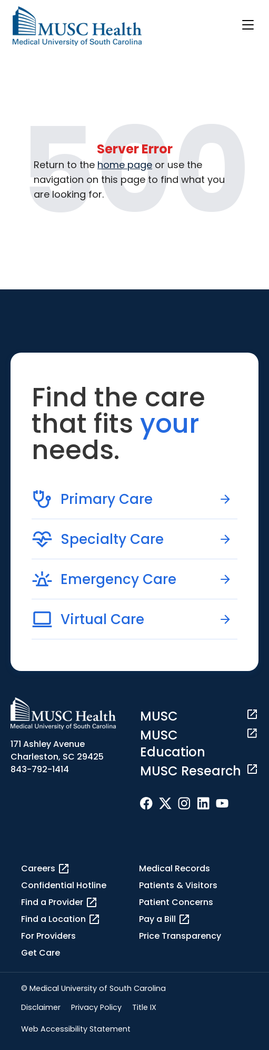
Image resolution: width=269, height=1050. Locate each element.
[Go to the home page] (77, 26)
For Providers (48, 936)
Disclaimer (41, 1007)
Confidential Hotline (63, 885)
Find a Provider (59, 902)
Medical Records (174, 868)
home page (124, 164)
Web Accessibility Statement (76, 1029)
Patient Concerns (176, 902)
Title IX (144, 1007)
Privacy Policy (96, 1007)
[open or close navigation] (248, 24)
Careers (45, 868)
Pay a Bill (165, 919)
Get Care (40, 953)
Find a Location (61, 919)
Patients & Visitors (178, 885)
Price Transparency (180, 936)
